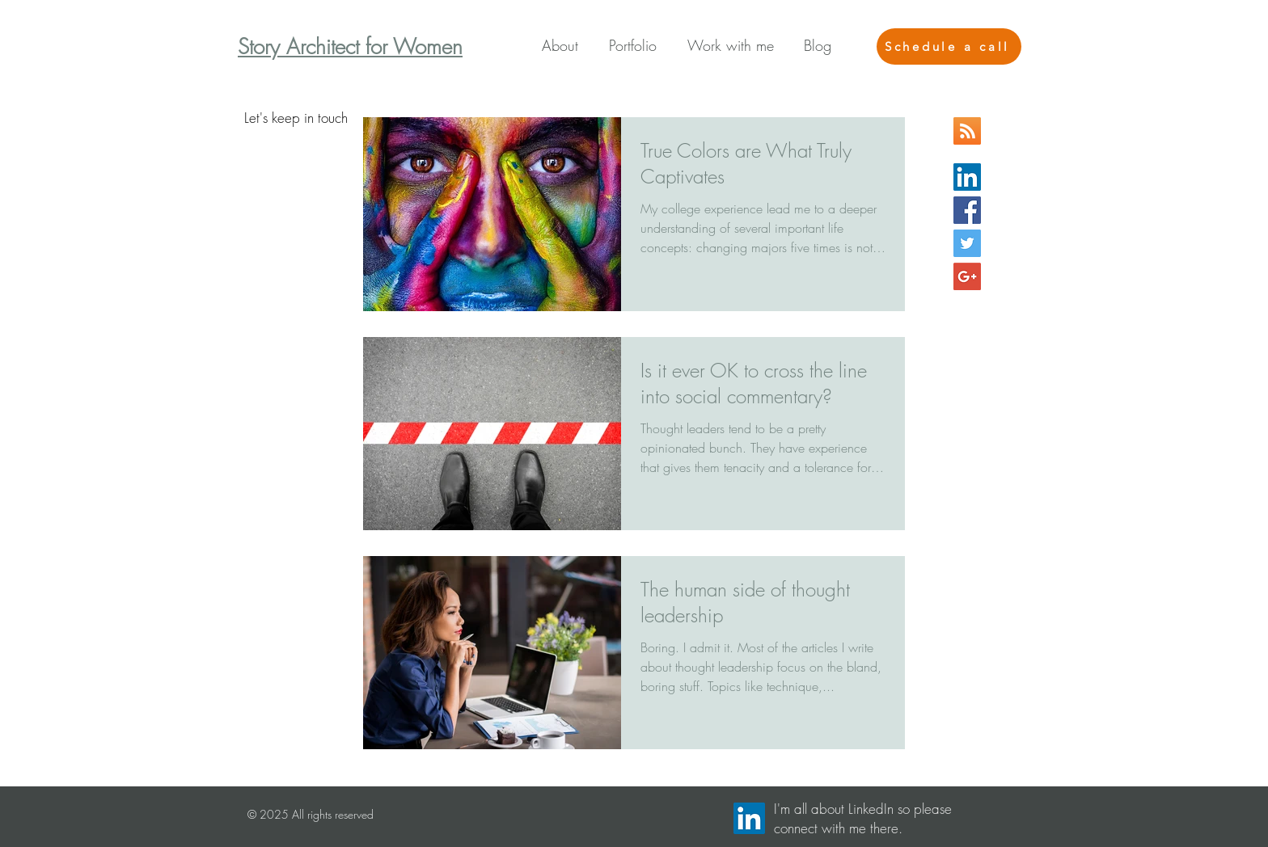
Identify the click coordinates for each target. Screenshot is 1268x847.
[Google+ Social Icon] (967, 276)
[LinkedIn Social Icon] (967, 177)
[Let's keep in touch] (296, 118)
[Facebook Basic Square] (967, 210)
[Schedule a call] (949, 46)
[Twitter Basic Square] (967, 243)
